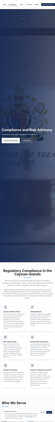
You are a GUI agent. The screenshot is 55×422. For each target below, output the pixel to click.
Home (4, 4)
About (21, 4)
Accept (49, 413)
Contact (36, 4)
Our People (29, 4)
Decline (43, 413)
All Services (26, 140)
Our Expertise (13, 4)
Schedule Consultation (48, 4)
